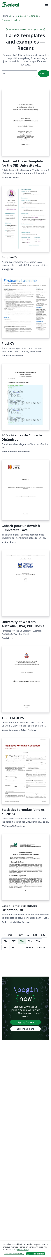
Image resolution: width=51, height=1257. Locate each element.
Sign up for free (25, 1022)
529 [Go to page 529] (30, 941)
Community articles (11, 20)
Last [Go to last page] (41, 947)
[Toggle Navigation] (46, 4)
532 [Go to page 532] (13, 947)
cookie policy (23, 1249)
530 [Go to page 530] (38, 941)
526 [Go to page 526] (5, 941)
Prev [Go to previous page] (19, 934)
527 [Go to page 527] (13, 941)
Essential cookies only (14, 1253)
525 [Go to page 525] (43, 934)
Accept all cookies (35, 1254)
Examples (33, 15)
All (10, 15)
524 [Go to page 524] (35, 934)
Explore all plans (25, 1028)
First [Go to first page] (8, 934)
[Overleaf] (10, 4)
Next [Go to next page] (29, 947)
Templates (20, 15)
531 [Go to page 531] (5, 947)
